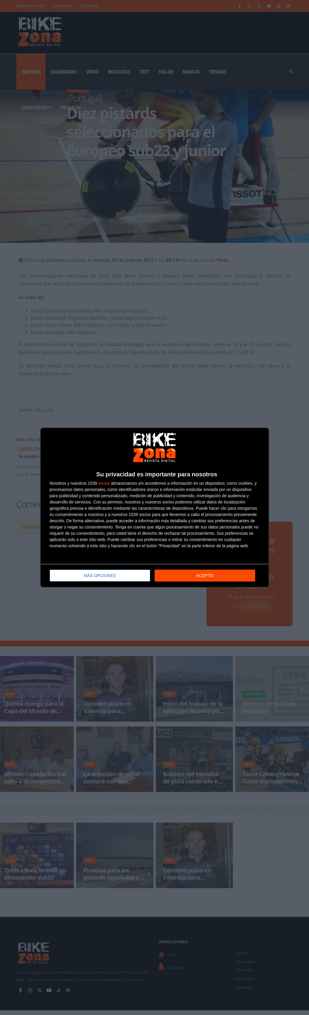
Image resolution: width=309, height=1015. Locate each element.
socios (104, 483)
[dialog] (154, 507)
